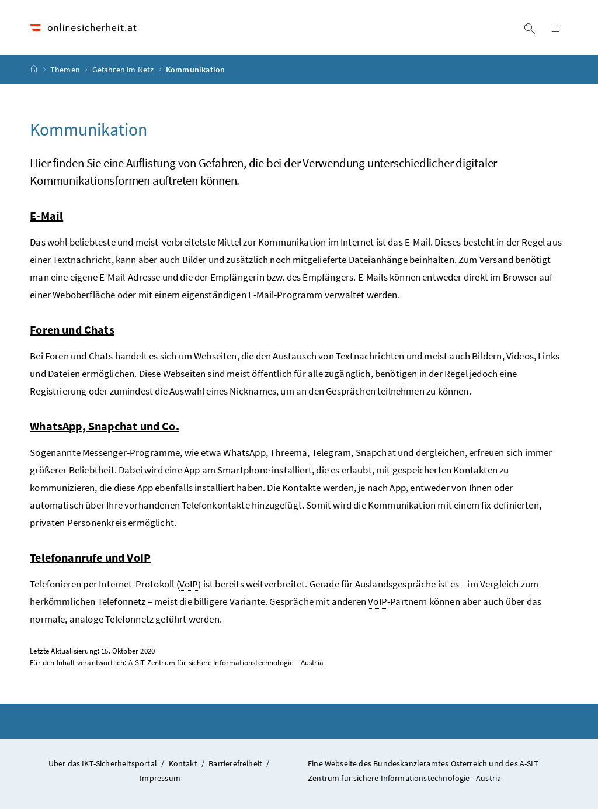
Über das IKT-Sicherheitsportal (102, 763)
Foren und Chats (72, 329)
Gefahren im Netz (124, 69)
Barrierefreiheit (235, 763)
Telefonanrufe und (90, 557)
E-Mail (46, 215)
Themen (66, 69)
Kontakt (183, 763)
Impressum (160, 778)
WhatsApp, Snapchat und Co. (104, 426)
